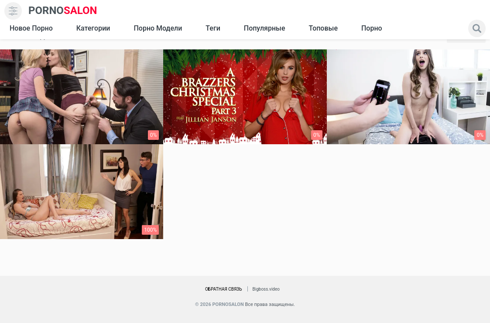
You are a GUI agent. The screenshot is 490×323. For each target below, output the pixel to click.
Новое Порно (31, 28)
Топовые (322, 28)
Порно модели (158, 28)
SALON (62, 11)
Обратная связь (223, 289)
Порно (371, 28)
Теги (213, 28)
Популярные (264, 28)
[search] (477, 28)
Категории (93, 28)
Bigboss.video (266, 289)
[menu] (13, 11)
